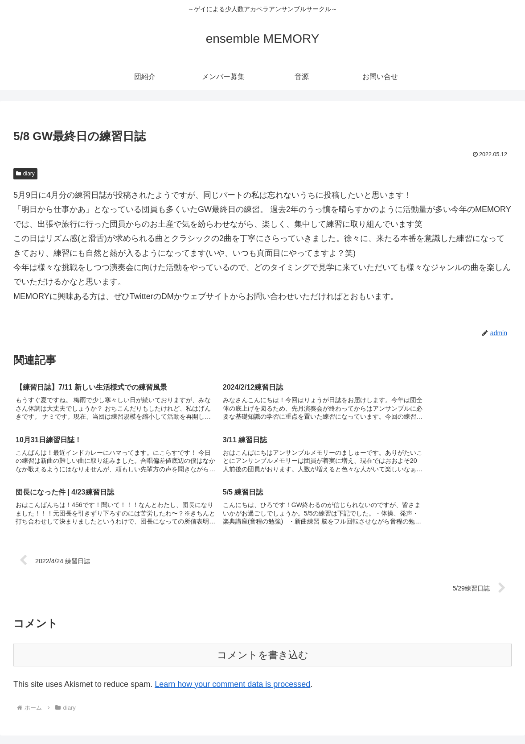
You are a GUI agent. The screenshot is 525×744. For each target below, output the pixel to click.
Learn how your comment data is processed (232, 632)
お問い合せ (501, 716)
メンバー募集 (435, 716)
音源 (469, 716)
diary (25, 173)
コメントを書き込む (262, 603)
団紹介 (398, 716)
